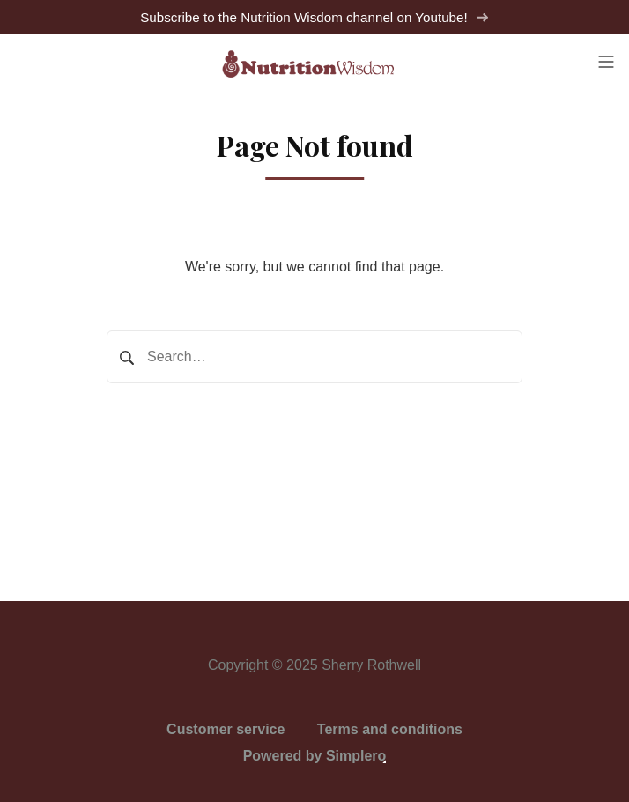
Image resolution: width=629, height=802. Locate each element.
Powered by (315, 755)
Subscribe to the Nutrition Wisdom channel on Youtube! (314, 17)
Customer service (225, 729)
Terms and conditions (389, 729)
